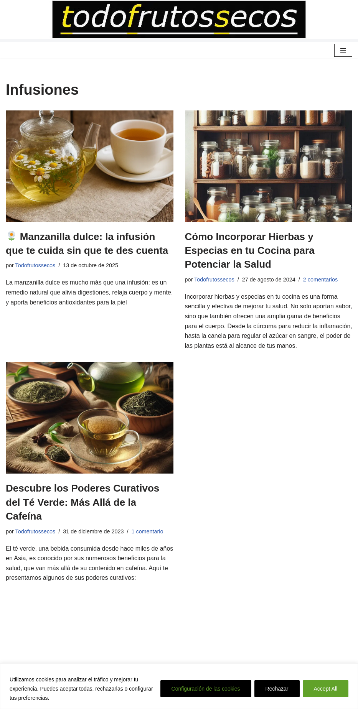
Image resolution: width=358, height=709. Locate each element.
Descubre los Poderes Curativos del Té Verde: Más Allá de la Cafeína (82, 502)
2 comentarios (320, 279)
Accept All (325, 689)
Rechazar (277, 689)
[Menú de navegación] (343, 50)
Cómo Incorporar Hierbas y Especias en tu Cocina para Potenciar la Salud (250, 250)
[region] (179, 686)
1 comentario (147, 531)
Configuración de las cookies (206, 689)
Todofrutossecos (35, 265)
